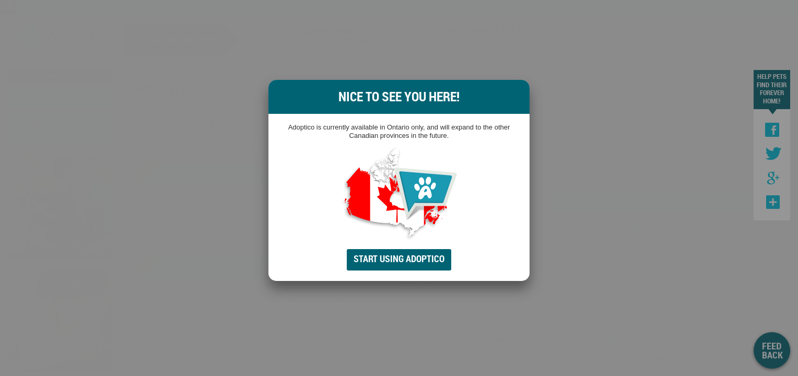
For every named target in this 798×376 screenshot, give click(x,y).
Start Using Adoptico (399, 258)
